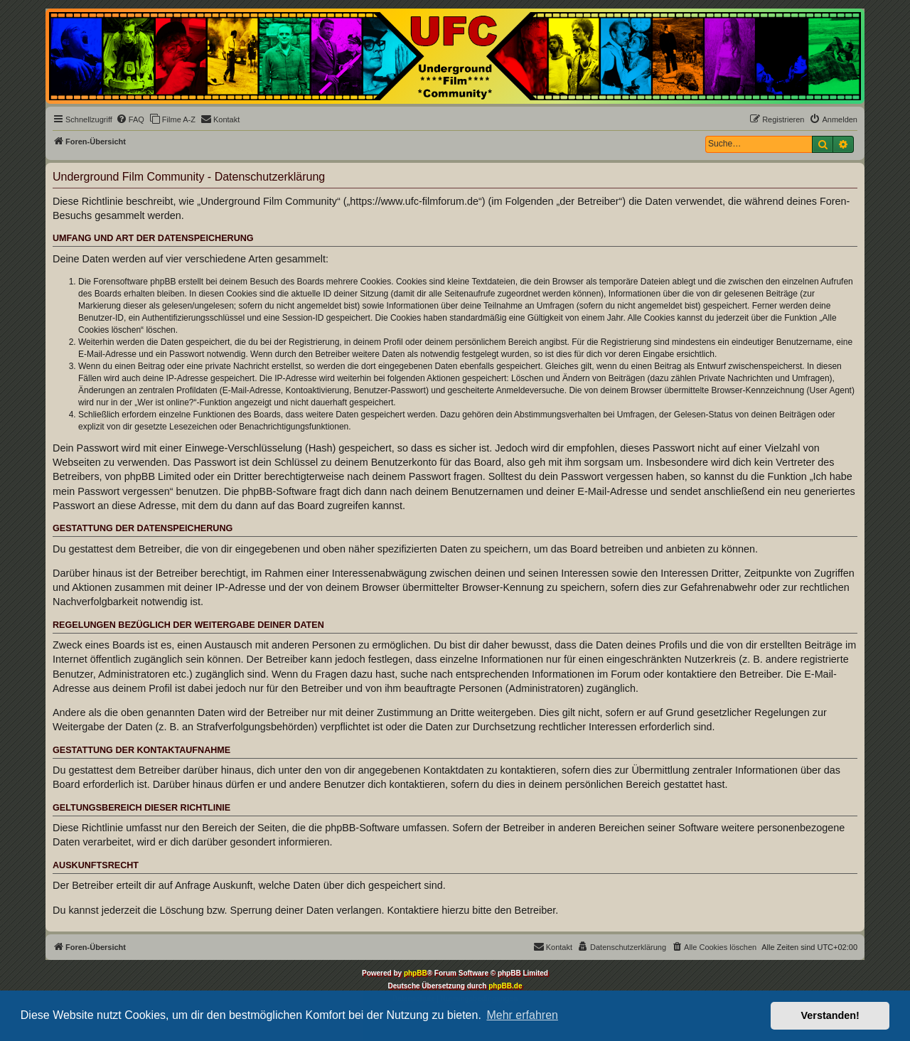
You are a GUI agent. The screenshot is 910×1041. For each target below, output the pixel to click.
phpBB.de (505, 986)
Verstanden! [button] (830, 1015)
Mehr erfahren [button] (522, 1015)
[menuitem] (130, 119)
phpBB (415, 973)
